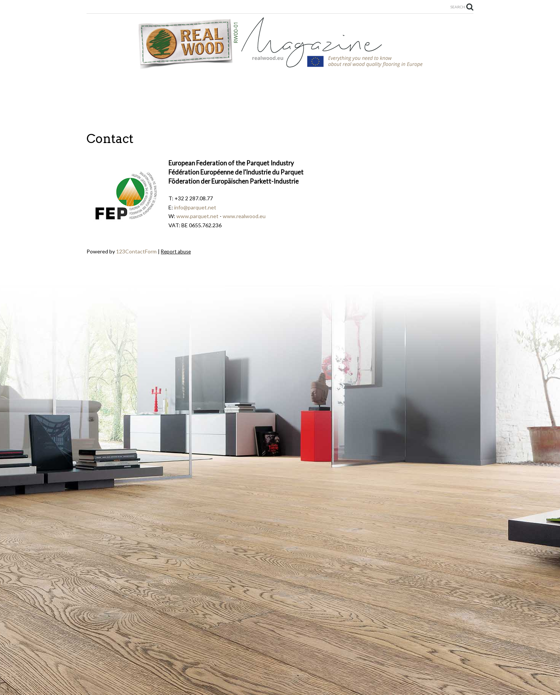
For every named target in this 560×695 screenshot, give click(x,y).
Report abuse (176, 251)
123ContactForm (136, 251)
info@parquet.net (195, 207)
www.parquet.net (197, 216)
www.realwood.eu (244, 216)
